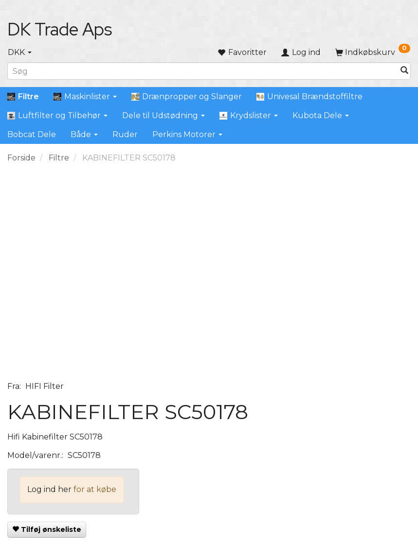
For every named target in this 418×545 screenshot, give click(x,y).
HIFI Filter (44, 386)
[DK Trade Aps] (59, 29)
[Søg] (404, 71)
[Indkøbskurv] (373, 52)
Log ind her (49, 489)
